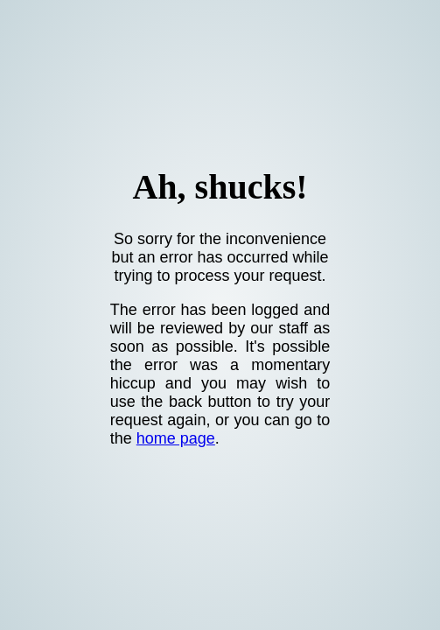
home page (175, 438)
